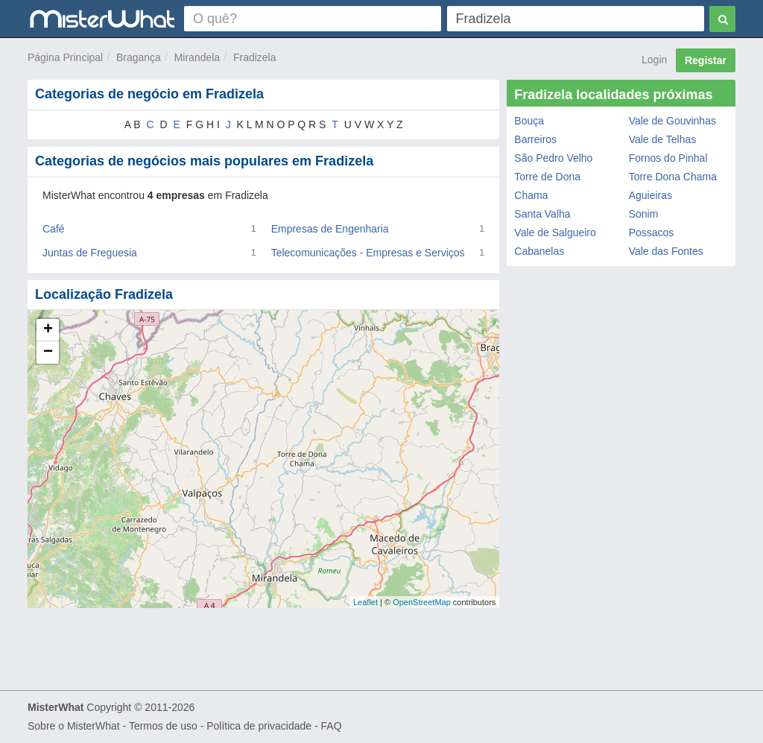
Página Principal (65, 57)
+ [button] (48, 330)
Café (53, 229)
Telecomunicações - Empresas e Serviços (368, 253)
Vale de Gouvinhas (672, 121)
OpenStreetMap (422, 602)
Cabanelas (539, 251)
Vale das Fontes (666, 251)
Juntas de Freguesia (89, 253)
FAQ (331, 726)
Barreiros (535, 139)
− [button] (48, 352)
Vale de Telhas (663, 139)
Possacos (651, 232)
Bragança (138, 57)
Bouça (529, 121)
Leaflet (365, 602)
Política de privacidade (258, 726)
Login (654, 60)
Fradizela (254, 57)
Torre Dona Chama (673, 177)
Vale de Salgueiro (554, 232)
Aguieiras (650, 195)
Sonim (644, 214)
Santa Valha (542, 214)
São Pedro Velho (553, 158)
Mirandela (197, 57)
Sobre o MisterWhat (74, 726)
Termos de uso (163, 726)
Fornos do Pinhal (668, 158)
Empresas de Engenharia (330, 229)
